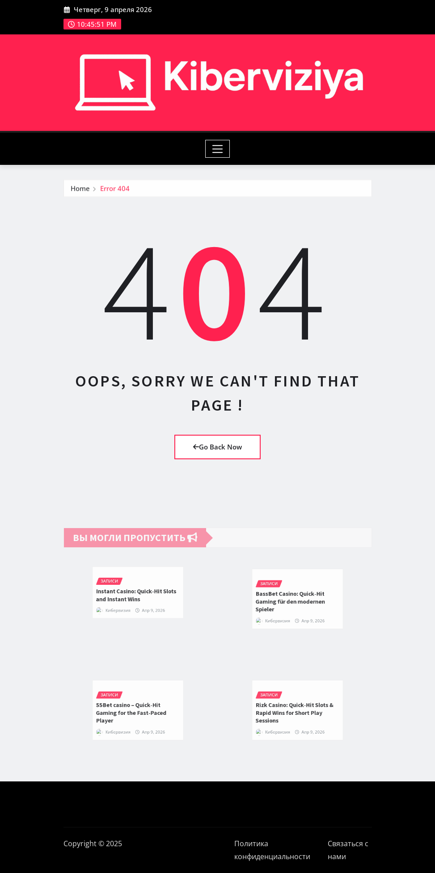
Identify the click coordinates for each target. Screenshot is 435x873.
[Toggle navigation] (217, 149)
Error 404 (115, 192)
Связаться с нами (348, 850)
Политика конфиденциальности (272, 850)
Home (80, 192)
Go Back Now (217, 446)
